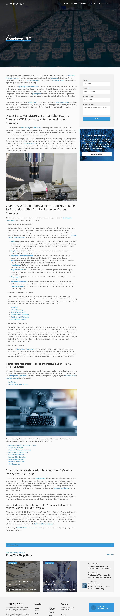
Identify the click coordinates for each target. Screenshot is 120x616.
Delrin (13, 241)
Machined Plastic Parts (16, 462)
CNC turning (25, 128)
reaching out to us (12, 378)
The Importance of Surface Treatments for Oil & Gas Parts (97, 566)
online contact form (62, 102)
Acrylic (13, 251)
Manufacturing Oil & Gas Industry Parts (22, 445)
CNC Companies (14, 464)
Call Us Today (101, 607)
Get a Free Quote (96, 154)
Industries (92, 3)
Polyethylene (15, 265)
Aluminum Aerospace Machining (19, 450)
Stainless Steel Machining (20, 317)
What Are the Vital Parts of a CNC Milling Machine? (60, 576)
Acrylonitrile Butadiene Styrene (22, 256)
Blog (100, 3)
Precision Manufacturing (17, 457)
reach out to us (19, 237)
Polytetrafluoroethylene (19, 282)
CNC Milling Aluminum (16, 455)
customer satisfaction (61, 488)
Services (83, 3)
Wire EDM (14, 307)
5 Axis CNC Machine (15, 448)
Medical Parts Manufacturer (18, 452)
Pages (8, 35)
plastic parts (36, 94)
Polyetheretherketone (18, 270)
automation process (31, 143)
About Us (74, 3)
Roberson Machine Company (44, 524)
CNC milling (37, 128)
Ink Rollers (12, 382)
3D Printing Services (52, 608)
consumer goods (58, 80)
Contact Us (109, 3)
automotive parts (33, 80)
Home (66, 3)
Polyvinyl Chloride (17, 286)
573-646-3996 (32, 102)
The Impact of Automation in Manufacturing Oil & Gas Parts (97, 575)
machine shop (40, 479)
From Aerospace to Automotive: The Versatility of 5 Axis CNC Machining (97, 585)
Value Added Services (18, 319)
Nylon (13, 260)
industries (54, 78)
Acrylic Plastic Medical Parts (18, 384)
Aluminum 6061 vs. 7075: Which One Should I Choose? (23, 576)
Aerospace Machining (16, 459)
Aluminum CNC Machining (20, 315)
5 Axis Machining (17, 310)
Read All (110, 554)
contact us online (35, 528)
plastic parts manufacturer (28, 87)
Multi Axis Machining (18, 312)
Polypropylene (16, 277)
